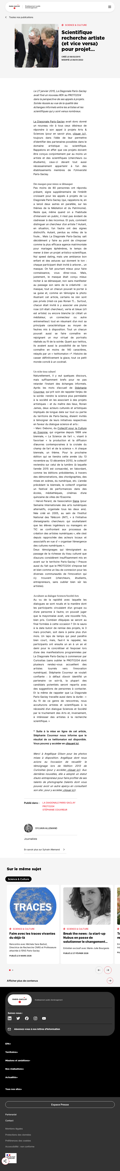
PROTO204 (48, 806)
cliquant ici (72, 743)
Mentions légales (14, 1128)
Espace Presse (60, 1104)
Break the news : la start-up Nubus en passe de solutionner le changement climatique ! (84, 940)
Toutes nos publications (21, 17)
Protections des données (18, 1134)
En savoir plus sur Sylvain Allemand (45, 849)
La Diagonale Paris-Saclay (49, 121)
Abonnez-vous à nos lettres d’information (37, 1029)
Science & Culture (76, 25)
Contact (9, 1120)
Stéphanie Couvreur (54, 809)
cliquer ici (79, 133)
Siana (76, 501)
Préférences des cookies (18, 1140)
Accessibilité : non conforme (19, 1146)
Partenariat (11, 1114)
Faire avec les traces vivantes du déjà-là (32, 935)
